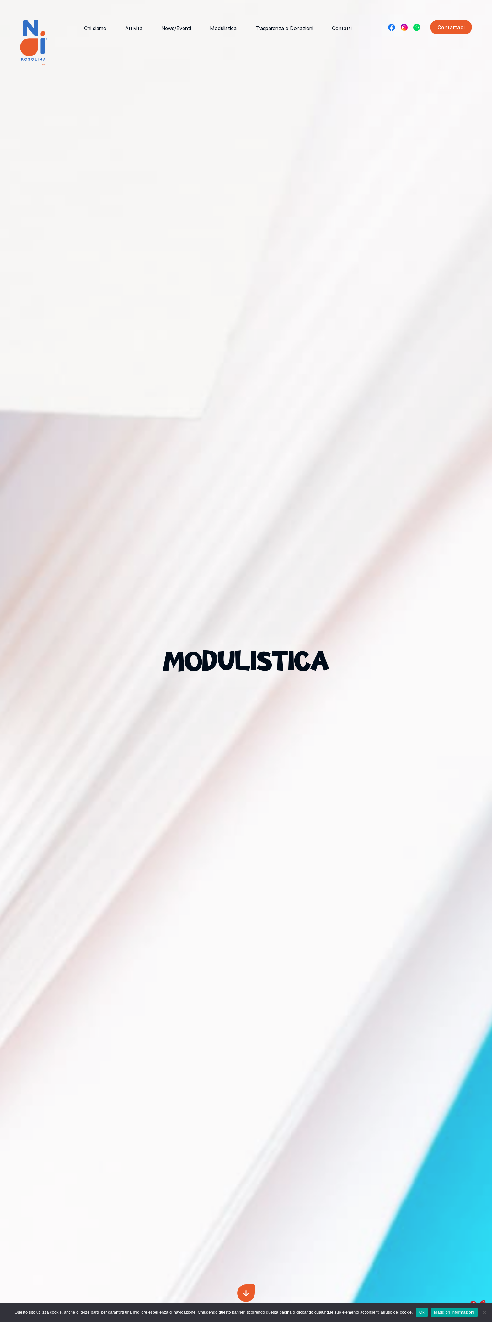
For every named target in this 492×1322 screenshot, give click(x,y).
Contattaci (451, 27)
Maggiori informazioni (454, 1312)
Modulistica (223, 28)
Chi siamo (95, 28)
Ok (422, 1312)
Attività (133, 28)
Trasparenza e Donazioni (284, 28)
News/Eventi (176, 28)
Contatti (342, 28)
